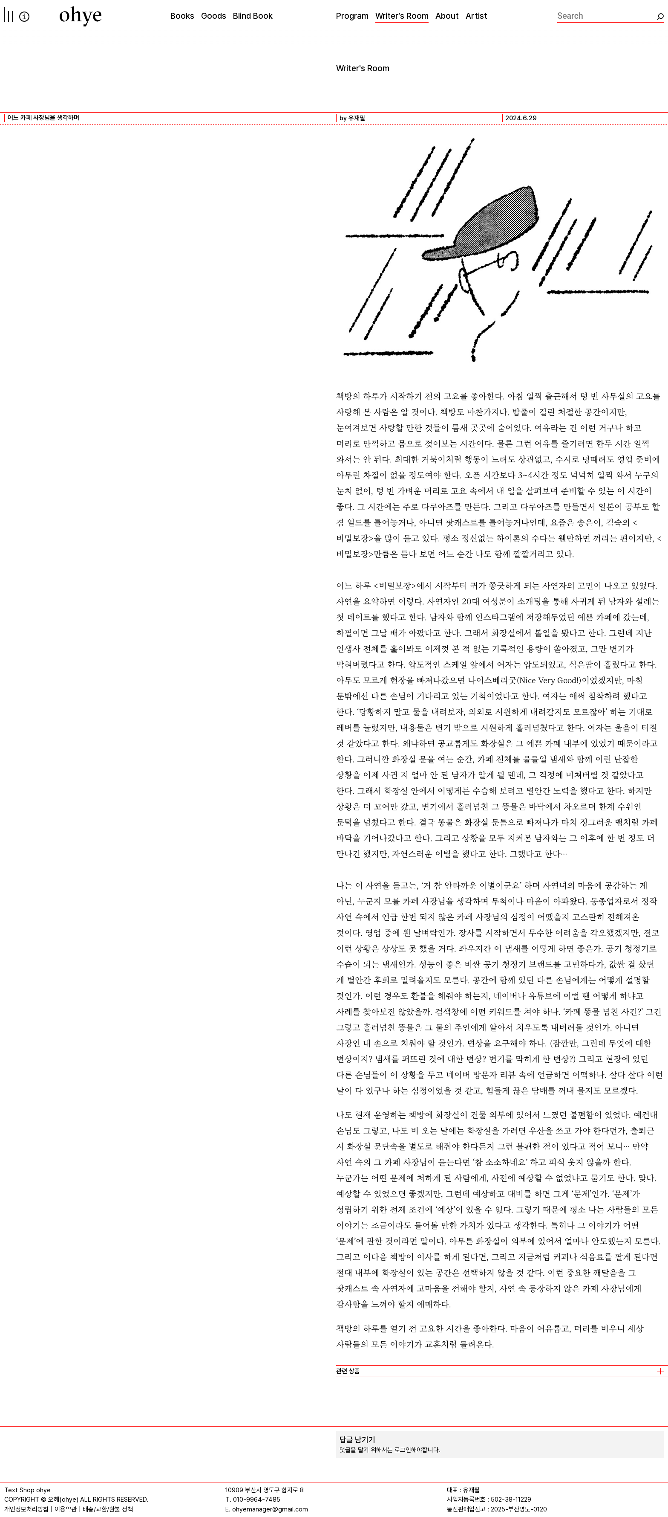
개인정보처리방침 (26, 1509)
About (447, 16)
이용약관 (66, 1509)
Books (182, 16)
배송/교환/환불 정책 (108, 1509)
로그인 (402, 1450)
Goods (213, 16)
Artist (476, 16)
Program (352, 16)
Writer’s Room (402, 16)
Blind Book (253, 16)
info (24, 17)
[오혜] (80, 16)
